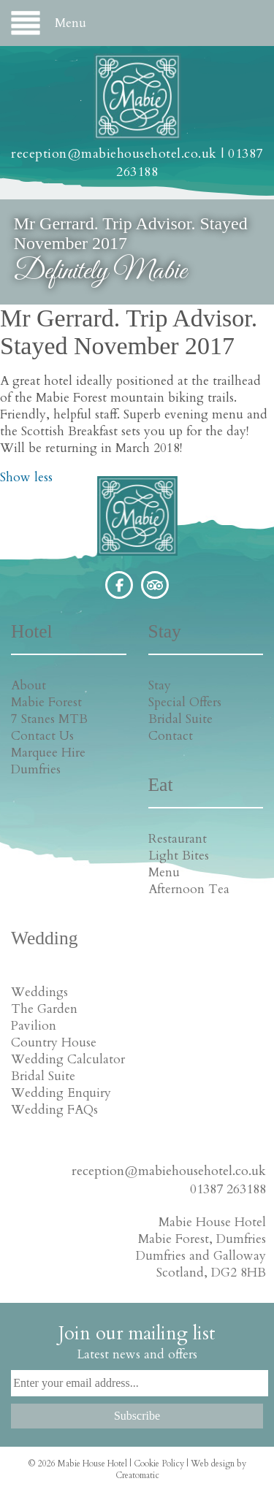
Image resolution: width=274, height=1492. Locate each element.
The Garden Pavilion (44, 1017)
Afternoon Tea (188, 889)
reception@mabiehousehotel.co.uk (114, 154)
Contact (170, 735)
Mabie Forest (46, 702)
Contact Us (42, 735)
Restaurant (177, 838)
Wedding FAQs (54, 1109)
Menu (164, 872)
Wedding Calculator (68, 1059)
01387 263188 (228, 1189)
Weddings (39, 992)
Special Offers (184, 702)
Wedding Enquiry (61, 1092)
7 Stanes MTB (49, 719)
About (28, 685)
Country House (53, 1042)
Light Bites (178, 855)
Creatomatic (137, 1475)
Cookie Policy (159, 1463)
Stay (159, 685)
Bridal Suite (180, 719)
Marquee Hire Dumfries (48, 761)
